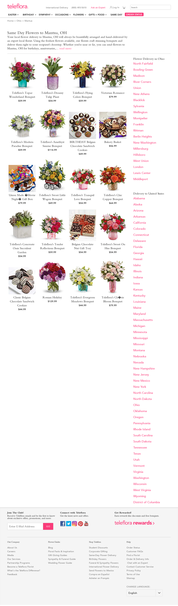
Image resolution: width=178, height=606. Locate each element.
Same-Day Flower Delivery (102, 555)
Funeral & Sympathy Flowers (103, 562)
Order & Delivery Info (138, 559)
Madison (139, 76)
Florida (138, 247)
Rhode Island (141, 429)
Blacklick (139, 100)
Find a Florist (133, 555)
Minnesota (140, 332)
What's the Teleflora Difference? (23, 570)
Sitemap (131, 578)
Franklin (138, 124)
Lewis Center (142, 173)
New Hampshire (144, 368)
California (139, 223)
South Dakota (142, 441)
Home (10, 20)
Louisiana (139, 302)
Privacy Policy (134, 570)
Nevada (138, 362)
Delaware (139, 241)
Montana (139, 350)
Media (10, 555)
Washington (141, 478)
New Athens (141, 94)
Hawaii (137, 259)
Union (137, 88)
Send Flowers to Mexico (101, 570)
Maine (137, 308)
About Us (12, 547)
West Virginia (142, 490)
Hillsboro (139, 155)
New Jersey (141, 374)
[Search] (150, 7)
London (138, 167)
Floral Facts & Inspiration (61, 551)
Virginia (138, 472)
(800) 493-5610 (78, 7)
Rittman (138, 130)
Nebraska (139, 356)
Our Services (13, 559)
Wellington (140, 112)
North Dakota (142, 399)
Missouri (138, 344)
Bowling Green (143, 70)
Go (48, 526)
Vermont (139, 466)
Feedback (12, 574)
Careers (11, 551)
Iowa (136, 283)
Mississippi (140, 338)
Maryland (139, 314)
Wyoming (139, 496)
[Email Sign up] (25, 526)
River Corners (142, 82)
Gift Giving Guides (57, 555)
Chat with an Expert (137, 562)
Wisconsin (140, 484)
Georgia (138, 253)
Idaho (137, 265)
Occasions (61, 14)
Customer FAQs (135, 551)
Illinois (137, 271)
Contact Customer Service (140, 566)
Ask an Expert (98, 7)
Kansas (138, 289)
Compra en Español (99, 574)
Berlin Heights (142, 136)
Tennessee (140, 447)
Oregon (138, 417)
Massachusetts (143, 320)
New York (139, 387)
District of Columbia (146, 502)
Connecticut (141, 235)
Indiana (138, 277)
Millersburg (140, 149)
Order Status (133, 547)
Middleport (140, 179)
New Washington (144, 142)
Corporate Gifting (98, 551)
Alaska (137, 204)
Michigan (139, 326)
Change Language (138, 587)
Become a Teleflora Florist (20, 566)
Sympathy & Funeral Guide (62, 559)
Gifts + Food (96, 14)
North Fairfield (143, 63)
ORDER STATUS (134, 14)
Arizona (138, 210)
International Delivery (57, 7)
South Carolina (143, 435)
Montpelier (140, 118)
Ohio (19, 20)
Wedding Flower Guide (60, 562)
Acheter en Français (99, 578)
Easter (12, 14)
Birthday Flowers (97, 559)
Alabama (139, 198)
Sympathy (44, 14)
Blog (50, 547)
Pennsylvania (141, 423)
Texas (137, 453)
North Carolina (143, 393)
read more (65, 48)
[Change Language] (145, 592)
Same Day (117, 14)
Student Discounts (98, 547)
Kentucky (139, 295)
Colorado (139, 229)
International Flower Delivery (104, 566)
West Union (141, 161)
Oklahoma (140, 411)
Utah (136, 460)
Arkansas (139, 216)
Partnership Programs (18, 562)
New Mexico (141, 381)
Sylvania (138, 106)
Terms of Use (133, 574)
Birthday (28, 14)
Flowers (78, 14)
